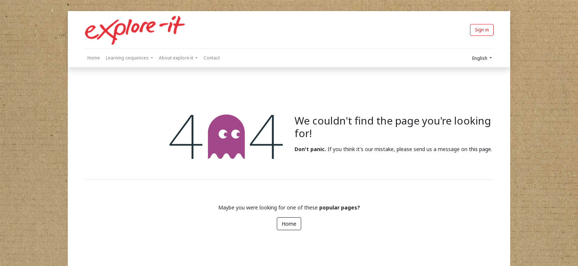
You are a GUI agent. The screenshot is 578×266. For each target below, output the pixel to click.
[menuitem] (93, 58)
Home (289, 223)
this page (480, 149)
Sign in (482, 30)
